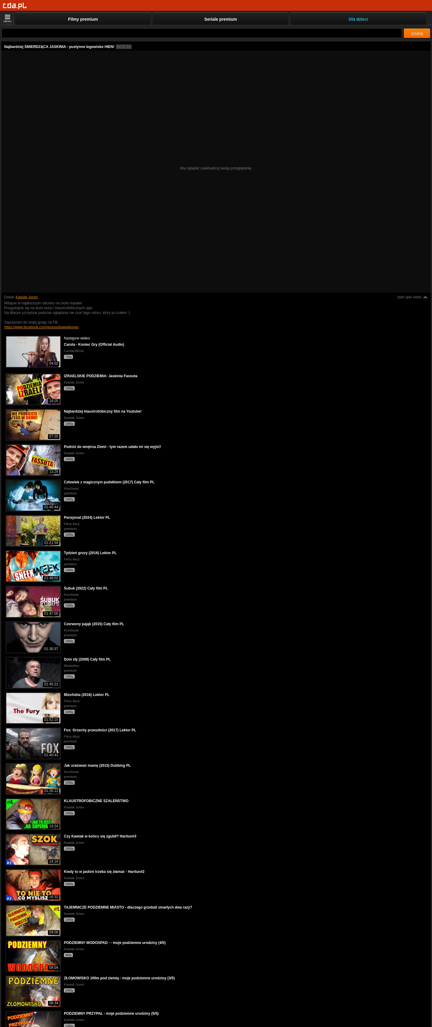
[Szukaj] (202, 33)
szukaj (417, 33)
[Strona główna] (15, 6)
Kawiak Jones (27, 297)
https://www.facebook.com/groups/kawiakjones (41, 327)
